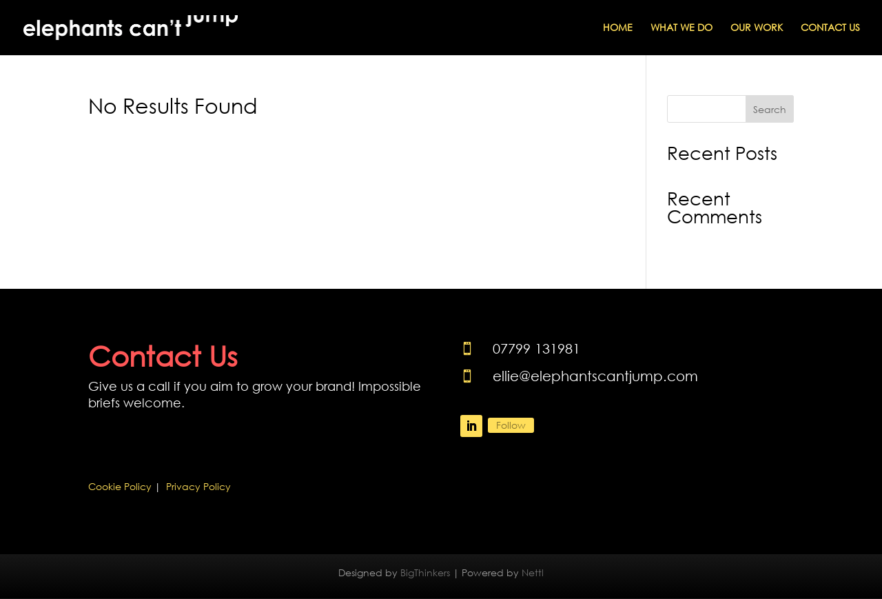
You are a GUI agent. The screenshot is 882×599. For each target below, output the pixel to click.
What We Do (681, 28)
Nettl (533, 572)
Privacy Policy (198, 486)
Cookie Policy (120, 486)
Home (618, 28)
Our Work (756, 28)
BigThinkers (425, 572)
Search (769, 109)
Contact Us (830, 28)
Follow (511, 425)
